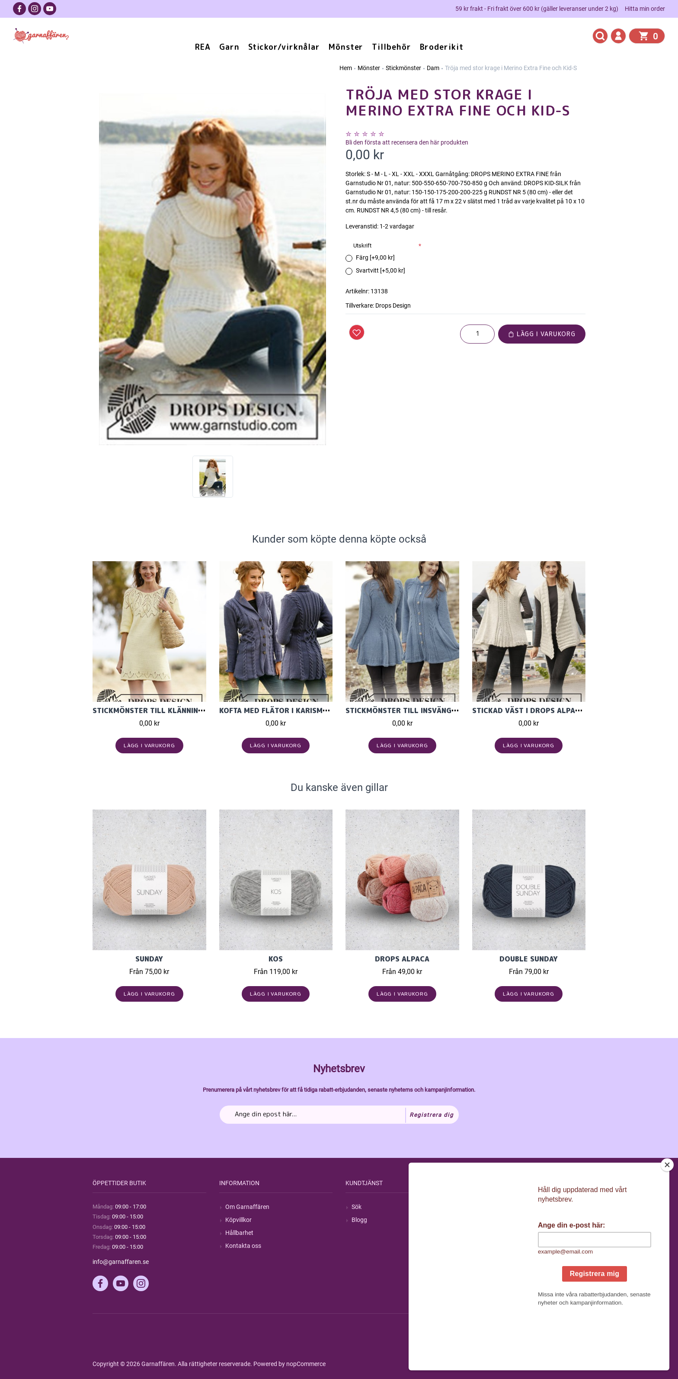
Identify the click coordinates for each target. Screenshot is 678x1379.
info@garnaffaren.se (121, 1261)
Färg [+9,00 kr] (375, 257)
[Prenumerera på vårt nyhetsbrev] (339, 1114)
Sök (356, 1206)
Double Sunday (528, 959)
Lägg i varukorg (542, 334)
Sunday (149, 959)
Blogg (359, 1219)
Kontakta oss (243, 1245)
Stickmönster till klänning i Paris (161, 710)
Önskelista (492, 1258)
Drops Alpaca (402, 959)
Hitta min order (645, 8)
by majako (570, 1363)
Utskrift (362, 245)
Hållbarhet (239, 1232)
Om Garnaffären (247, 1206)
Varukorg (490, 1245)
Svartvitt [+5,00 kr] (380, 270)
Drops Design (393, 305)
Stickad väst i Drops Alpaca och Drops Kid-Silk (567, 710)
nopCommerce (306, 1363)
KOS (276, 959)
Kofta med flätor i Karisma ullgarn (290, 710)
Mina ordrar (494, 1219)
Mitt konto (492, 1206)
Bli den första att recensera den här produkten (406, 142)
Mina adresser (497, 1232)
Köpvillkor (238, 1219)
